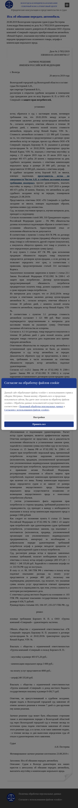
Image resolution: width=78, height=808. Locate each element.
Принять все (39, 422)
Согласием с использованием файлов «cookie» (26, 408)
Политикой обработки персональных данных (41, 404)
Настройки (39, 415)
